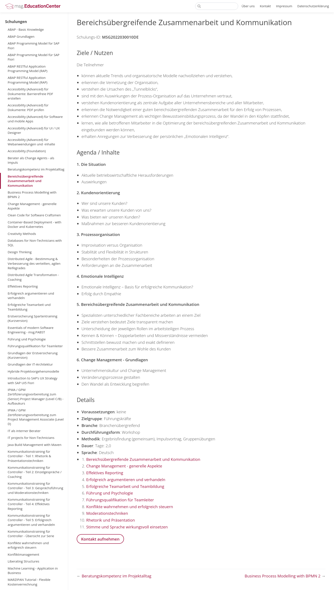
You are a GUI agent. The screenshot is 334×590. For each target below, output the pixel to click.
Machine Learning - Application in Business (33, 570)
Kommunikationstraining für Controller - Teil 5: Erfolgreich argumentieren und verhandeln (31, 520)
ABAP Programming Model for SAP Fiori (33, 45)
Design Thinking (20, 252)
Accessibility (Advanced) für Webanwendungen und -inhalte (31, 141)
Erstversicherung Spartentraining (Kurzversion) (32, 318)
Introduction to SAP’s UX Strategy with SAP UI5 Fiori (32, 380)
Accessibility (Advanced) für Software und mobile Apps (35, 118)
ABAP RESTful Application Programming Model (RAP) (27, 68)
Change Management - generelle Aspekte (32, 206)
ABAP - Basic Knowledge (26, 29)
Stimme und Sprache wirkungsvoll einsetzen (127, 526)
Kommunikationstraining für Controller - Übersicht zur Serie (31, 533)
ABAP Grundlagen (21, 36)
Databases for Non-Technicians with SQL (35, 242)
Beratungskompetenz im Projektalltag (36, 169)
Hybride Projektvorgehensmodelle (33, 371)
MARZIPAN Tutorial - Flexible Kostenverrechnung (29, 581)
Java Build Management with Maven (34, 444)
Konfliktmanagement (23, 554)
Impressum (284, 6)
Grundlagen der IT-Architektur (30, 364)
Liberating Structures (23, 561)
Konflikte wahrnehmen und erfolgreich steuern (28, 545)
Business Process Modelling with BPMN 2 (32, 194)
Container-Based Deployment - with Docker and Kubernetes (34, 224)
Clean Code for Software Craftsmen (34, 215)
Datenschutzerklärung (313, 6)
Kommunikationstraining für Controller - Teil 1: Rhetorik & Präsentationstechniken (29, 456)
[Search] (216, 6)
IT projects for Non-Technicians (31, 437)
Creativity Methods (22, 233)
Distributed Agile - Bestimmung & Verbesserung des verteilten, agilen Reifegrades (34, 263)
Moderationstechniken (107, 513)
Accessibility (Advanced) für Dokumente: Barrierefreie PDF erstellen (30, 93)
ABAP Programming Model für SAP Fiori (33, 57)
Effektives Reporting (23, 286)
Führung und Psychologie (27, 339)
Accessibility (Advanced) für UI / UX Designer (34, 130)
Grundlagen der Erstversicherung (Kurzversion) (33, 355)
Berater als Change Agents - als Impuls (31, 160)
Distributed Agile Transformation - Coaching (33, 277)
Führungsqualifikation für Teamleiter (35, 346)
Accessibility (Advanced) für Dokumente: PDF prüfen (28, 107)
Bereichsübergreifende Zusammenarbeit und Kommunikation (25, 181)
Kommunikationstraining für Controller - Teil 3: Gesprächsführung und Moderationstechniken (35, 488)
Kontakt (265, 6)
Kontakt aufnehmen (100, 539)
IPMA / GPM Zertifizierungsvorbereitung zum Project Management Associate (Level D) (36, 417)
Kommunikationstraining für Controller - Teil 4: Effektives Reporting (29, 504)
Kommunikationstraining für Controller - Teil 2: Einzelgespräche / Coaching (35, 472)
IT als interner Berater (24, 431)
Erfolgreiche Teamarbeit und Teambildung (29, 306)
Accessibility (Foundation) (27, 151)
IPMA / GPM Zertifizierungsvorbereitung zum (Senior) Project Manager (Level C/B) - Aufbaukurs (35, 396)
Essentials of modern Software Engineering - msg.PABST (30, 329)
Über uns (248, 6)
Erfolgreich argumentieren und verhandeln (31, 295)
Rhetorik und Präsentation (110, 520)
